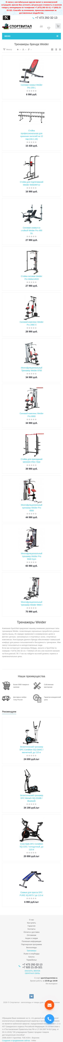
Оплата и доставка (32, 932)
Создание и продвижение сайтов (16, 1040)
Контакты (31, 929)
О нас (31, 920)
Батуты (31, 957)
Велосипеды (31, 947)
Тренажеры (31, 951)
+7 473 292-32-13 (46, 17)
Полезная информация (31, 941)
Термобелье (31, 960)
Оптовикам (31, 935)
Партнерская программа (31, 944)
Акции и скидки (31, 938)
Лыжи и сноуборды (31, 954)
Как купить (31, 923)
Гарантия (31, 926)
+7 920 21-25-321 (32, 967)
